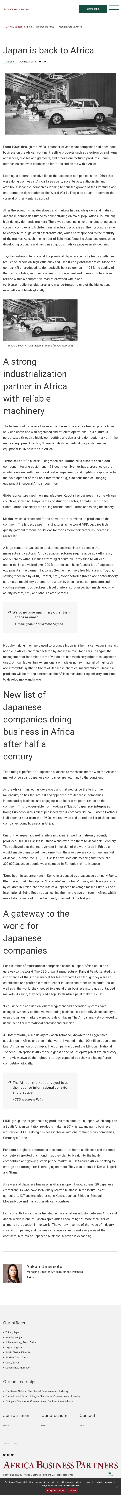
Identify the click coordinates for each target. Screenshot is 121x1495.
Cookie (28, 1442)
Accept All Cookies (55, 1490)
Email (39, 1278)
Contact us (86, 1424)
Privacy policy (11, 1442)
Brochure (46, 1424)
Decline (72, 1490)
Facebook (46, 62)
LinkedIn (51, 62)
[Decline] (117, 1486)
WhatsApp (105, 1472)
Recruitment (10, 1424)
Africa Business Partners (35, 9)
